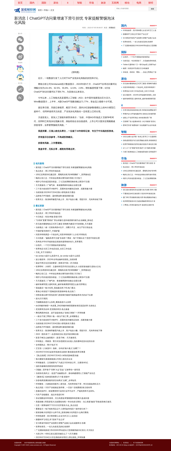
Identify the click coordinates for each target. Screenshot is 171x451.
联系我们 (126, 443)
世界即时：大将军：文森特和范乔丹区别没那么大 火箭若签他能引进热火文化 (68, 267)
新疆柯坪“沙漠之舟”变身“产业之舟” (50, 420)
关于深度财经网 (138, 443)
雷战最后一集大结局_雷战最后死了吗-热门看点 (55, 288)
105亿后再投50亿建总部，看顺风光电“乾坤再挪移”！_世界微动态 (63, 174)
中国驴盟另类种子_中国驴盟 (48, 231)
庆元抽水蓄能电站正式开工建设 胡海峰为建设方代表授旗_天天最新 (64, 224)
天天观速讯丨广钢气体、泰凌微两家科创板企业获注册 (58, 185)
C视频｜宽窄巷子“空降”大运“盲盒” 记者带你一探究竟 (58, 370)
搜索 (152, 9)
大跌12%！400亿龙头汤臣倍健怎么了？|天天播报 (56, 434)
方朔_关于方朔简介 (44, 252)
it (67, 2)
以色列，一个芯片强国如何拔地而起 (51, 245)
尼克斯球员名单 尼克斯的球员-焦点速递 (52, 309)
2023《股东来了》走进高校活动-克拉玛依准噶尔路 (57, 334)
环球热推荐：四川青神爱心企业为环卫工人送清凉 (57, 416)
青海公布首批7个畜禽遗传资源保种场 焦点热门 (55, 291)
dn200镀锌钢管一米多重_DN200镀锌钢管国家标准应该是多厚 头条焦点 (66, 306)
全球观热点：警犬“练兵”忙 (47, 345)
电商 (139, 2)
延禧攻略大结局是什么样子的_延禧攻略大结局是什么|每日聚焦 (62, 412)
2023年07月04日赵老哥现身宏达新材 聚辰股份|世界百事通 (60, 352)
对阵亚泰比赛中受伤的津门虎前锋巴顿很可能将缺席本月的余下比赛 (64, 295)
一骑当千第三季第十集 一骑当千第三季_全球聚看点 (57, 316)
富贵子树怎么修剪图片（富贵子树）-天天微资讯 (56, 338)
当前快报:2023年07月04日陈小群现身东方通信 (55, 192)
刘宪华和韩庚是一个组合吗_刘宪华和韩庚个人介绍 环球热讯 (61, 235)
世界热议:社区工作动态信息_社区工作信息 (53, 249)
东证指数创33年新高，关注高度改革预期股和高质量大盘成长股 (62, 398)
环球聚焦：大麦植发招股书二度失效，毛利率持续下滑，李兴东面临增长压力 (68, 384)
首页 (20, 2)
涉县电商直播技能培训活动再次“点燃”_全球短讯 (56, 380)
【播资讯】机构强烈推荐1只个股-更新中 (53, 377)
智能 (79, 2)
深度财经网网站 (114, 443)
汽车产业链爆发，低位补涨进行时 (50, 395)
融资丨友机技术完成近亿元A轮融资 (136, 68)
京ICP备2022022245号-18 (144, 445)
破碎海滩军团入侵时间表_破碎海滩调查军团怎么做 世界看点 (61, 284)
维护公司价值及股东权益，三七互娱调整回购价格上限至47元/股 (63, 182)
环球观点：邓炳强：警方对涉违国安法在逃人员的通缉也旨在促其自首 (65, 341)
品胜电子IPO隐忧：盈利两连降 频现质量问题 (55, 196)
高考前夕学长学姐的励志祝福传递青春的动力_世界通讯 (59, 242)
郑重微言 (112, 28)
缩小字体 (20, 97)
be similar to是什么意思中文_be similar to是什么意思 (58, 256)
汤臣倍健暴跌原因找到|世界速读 (49, 366)
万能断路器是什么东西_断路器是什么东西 (53, 302)
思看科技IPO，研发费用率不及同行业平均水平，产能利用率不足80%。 (66, 391)
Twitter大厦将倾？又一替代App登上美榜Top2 (139, 64)
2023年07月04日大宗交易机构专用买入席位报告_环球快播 (60, 437)
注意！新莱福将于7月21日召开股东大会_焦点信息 (57, 405)
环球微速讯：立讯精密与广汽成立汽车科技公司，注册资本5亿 (62, 363)
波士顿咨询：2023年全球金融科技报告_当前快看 (56, 259)
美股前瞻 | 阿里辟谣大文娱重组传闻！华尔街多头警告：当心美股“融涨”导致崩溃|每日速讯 (73, 402)
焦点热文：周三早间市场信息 (48, 171)
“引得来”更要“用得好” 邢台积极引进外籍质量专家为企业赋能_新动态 (64, 220)
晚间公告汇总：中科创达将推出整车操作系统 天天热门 (59, 178)
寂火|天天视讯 (42, 299)
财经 (150, 2)
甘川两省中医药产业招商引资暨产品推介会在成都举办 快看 (61, 423)
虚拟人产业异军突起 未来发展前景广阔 (137, 118)
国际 (44, 2)
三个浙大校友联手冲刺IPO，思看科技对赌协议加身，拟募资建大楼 (64, 189)
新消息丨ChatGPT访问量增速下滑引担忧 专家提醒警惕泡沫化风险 (64, 167)
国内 (32, 2)
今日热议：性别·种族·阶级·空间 (49, 217)
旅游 (103, 2)
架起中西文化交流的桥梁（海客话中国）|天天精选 (57, 263)
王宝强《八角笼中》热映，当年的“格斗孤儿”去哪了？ (58, 348)
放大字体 (20, 89)
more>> (153, 26)
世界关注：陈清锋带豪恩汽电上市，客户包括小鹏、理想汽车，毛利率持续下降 (69, 199)
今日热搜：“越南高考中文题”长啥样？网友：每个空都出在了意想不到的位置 (68, 238)
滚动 (55, 2)
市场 (91, 2)
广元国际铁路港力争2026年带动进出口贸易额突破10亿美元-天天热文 (65, 430)
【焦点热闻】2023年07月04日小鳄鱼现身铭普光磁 (57, 355)
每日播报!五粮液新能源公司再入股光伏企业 (54, 359)
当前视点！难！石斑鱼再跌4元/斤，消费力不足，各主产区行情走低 (64, 227)
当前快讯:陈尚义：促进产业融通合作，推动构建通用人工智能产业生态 (65, 373)
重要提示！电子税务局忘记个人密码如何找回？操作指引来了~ (62, 409)
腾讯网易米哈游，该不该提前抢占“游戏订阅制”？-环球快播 (60, 313)
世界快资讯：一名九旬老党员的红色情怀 (53, 427)
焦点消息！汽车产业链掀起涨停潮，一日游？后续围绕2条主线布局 (64, 387)
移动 (127, 2)
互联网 (115, 2)
